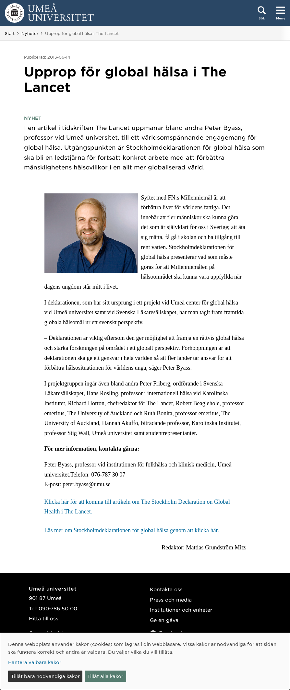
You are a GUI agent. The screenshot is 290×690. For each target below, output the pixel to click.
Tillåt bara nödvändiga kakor (45, 676)
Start (10, 33)
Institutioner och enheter (181, 609)
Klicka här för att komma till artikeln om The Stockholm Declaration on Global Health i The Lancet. (137, 507)
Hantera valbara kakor (34, 662)
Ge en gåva (164, 620)
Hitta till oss (43, 618)
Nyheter (29, 33)
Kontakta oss (166, 589)
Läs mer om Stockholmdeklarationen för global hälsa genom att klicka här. (131, 530)
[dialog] (145, 661)
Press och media (171, 599)
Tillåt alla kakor (105, 676)
